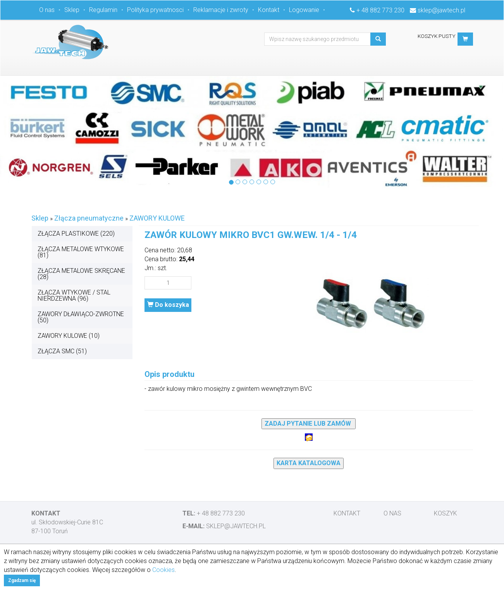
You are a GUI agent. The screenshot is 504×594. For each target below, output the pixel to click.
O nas (47, 10)
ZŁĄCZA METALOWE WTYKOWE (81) (81, 252)
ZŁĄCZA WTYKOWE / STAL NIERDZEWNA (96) (74, 295)
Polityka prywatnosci (155, 10)
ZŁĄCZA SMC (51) (62, 351)
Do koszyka (168, 304)
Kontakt (268, 10)
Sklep (71, 10)
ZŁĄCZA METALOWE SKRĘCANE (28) (81, 274)
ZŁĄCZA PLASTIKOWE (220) (76, 233)
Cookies (163, 569)
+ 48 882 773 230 (380, 10)
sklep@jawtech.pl (441, 10)
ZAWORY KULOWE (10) (69, 335)
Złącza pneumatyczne (89, 218)
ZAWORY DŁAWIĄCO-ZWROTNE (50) (81, 317)
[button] (465, 39)
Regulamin (103, 10)
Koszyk (445, 513)
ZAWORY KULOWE (157, 218)
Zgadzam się (22, 580)
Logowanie (304, 10)
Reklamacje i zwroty (220, 10)
